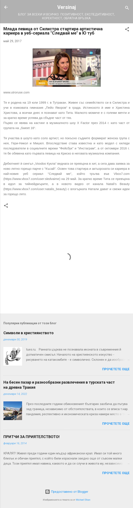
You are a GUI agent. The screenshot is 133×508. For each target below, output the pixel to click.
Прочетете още (116, 369)
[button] (127, 30)
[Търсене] (127, 8)
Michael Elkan (83, 499)
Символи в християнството (28, 333)
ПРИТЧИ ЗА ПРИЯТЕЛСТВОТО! (31, 436)
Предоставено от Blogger (66, 492)
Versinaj (66, 7)
